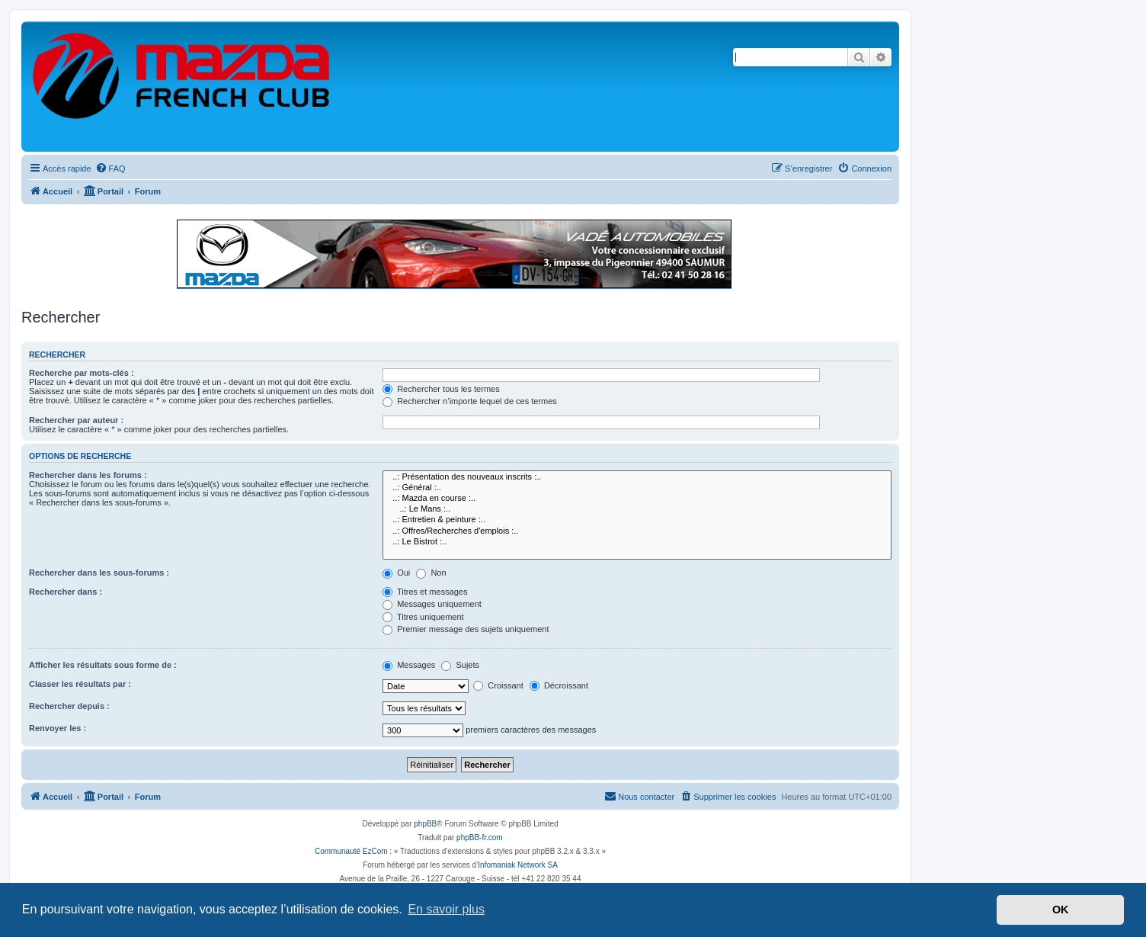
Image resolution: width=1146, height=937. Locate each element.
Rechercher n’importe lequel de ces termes (470, 401)
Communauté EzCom (351, 851)
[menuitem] (110, 168)
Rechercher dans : (65, 591)
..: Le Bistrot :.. (637, 542)
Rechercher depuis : (69, 706)
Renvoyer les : (57, 728)
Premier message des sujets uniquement (466, 629)
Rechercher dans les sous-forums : (99, 572)
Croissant (498, 685)
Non (431, 572)
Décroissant (559, 685)
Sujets (460, 664)
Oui (396, 572)
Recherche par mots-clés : (81, 372)
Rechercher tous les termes (441, 388)
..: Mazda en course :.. (637, 498)
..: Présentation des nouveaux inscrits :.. (637, 477)
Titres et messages (425, 591)
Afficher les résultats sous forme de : (103, 664)
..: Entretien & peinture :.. (637, 520)
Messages (409, 664)
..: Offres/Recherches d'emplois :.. (637, 531)
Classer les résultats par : (80, 683)
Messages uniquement (432, 603)
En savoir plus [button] (446, 909)
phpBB (425, 824)
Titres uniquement (423, 616)
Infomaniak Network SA (518, 865)
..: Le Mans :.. (637, 509)
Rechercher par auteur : (76, 420)
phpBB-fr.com (479, 837)
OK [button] (1060, 909)
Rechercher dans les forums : (88, 475)
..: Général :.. (637, 488)
